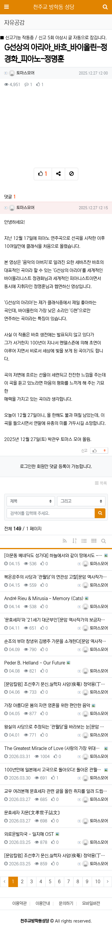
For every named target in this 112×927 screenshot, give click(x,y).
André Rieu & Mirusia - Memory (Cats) (43, 598)
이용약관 (19, 903)
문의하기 (66, 903)
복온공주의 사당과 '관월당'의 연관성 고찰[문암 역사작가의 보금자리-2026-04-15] (56, 577)
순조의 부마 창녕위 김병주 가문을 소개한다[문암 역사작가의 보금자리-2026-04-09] (56, 641)
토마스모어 (21, 73)
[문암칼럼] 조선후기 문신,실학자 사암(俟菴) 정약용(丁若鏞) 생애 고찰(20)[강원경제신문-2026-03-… (56, 855)
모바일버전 (91, 903)
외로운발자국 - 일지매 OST (29, 834)
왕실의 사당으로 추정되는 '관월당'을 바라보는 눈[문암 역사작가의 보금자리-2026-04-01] (56, 726)
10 (97, 881)
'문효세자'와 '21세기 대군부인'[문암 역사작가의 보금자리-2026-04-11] (56, 619)
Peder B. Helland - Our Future (34, 662)
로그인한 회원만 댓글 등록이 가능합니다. (56, 466)
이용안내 (43, 903)
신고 (84, 451)
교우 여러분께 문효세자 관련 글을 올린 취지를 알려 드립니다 (56, 791)
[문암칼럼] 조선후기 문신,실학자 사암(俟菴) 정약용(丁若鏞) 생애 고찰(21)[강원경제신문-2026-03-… (56, 684)
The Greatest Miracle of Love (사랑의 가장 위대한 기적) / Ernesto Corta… (53, 748)
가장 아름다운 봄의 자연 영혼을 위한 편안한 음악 (47, 705)
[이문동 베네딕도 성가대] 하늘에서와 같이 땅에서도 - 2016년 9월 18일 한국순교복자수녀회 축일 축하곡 (53, 555)
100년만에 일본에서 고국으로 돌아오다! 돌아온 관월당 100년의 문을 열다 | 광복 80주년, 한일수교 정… (53, 769)
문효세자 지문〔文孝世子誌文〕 (32, 812)
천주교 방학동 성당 (53, 7)
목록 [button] (101, 483)
